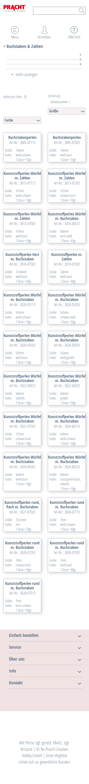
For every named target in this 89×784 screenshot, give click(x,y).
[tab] (41, 57)
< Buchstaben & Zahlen (23, 46)
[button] (23, 635)
